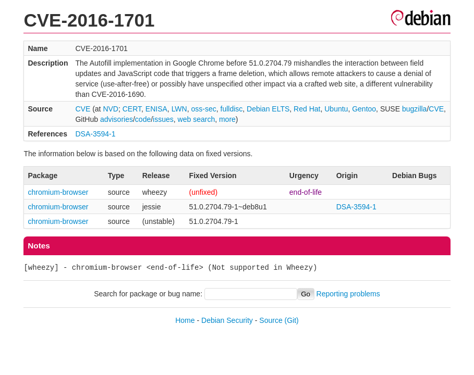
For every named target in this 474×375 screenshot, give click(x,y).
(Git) (292, 320)
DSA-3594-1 (95, 134)
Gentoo (364, 109)
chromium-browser (58, 192)
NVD (110, 109)
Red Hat (307, 109)
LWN (179, 109)
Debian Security (227, 320)
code (143, 119)
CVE (82, 109)
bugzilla (414, 109)
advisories (116, 119)
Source (270, 320)
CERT (132, 109)
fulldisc (232, 109)
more (227, 119)
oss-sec (203, 109)
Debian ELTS (268, 109)
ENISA (156, 109)
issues (163, 119)
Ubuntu (336, 109)
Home (185, 320)
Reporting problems (348, 294)
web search (196, 119)
